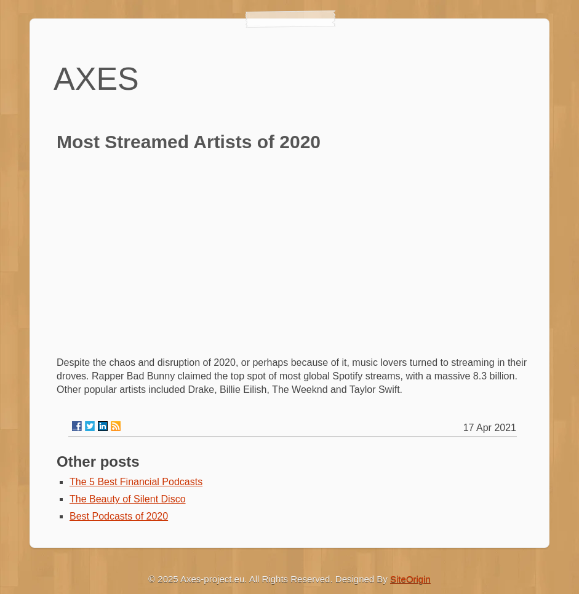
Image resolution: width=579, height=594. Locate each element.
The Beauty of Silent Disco (128, 499)
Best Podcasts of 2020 (119, 516)
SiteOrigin (410, 579)
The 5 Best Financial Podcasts (136, 482)
